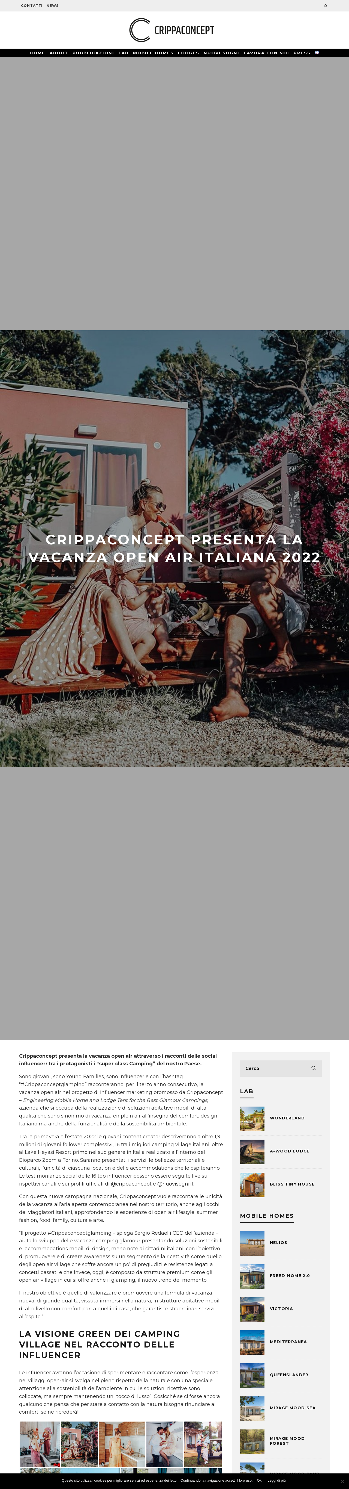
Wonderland (287, 1118)
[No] (342, 1481)
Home (37, 52)
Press (302, 52)
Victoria (281, 1308)
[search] (313, 1068)
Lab (124, 52)
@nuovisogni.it (175, 1184)
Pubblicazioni (93, 52)
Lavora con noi (266, 52)
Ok (259, 1480)
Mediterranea (288, 1341)
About (59, 52)
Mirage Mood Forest (287, 1441)
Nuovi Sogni (221, 52)
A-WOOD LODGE (290, 1151)
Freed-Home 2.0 (290, 1275)
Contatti (32, 6)
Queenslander (289, 1374)
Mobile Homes (153, 52)
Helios (278, 1242)
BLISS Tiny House (292, 1184)
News (53, 6)
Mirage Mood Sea (293, 1407)
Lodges (188, 52)
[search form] (281, 1068)
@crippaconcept (131, 1184)
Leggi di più (276, 1480)
